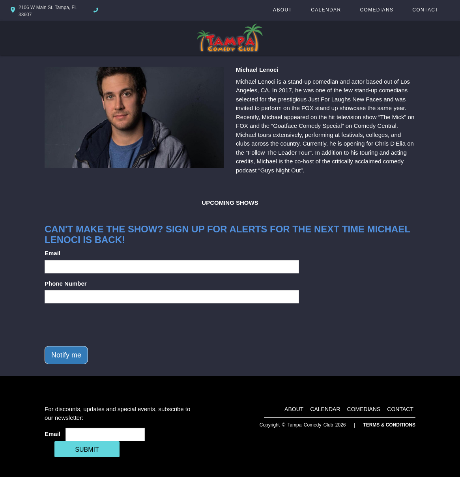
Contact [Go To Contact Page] (425, 10)
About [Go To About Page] (282, 10)
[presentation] (105, 324)
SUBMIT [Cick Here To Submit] (87, 449)
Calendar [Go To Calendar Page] (326, 10)
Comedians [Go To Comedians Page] (376, 10)
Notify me (66, 355)
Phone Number (66, 283)
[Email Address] (105, 434)
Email (52, 253)
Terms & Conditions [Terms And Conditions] (389, 425)
